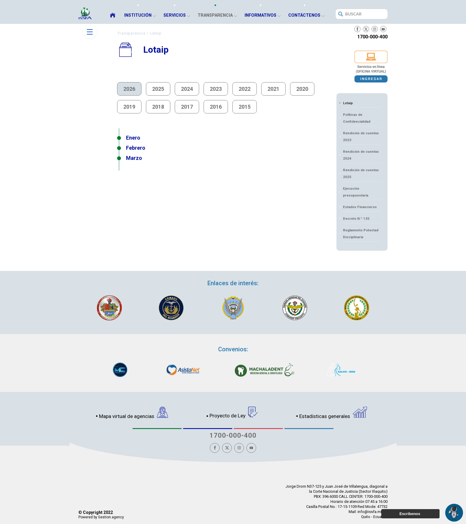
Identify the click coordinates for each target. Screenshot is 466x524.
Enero (133, 138)
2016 (216, 107)
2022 (245, 89)
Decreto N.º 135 (356, 218)
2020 (302, 89)
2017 (187, 107)
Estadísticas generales (333, 413)
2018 (158, 107)
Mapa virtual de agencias (133, 413)
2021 (273, 89)
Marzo (134, 158)
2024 (187, 89)
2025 (158, 89)
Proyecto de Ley (234, 413)
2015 (245, 107)
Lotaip (348, 103)
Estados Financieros (360, 207)
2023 (216, 89)
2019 (129, 107)
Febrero (135, 148)
